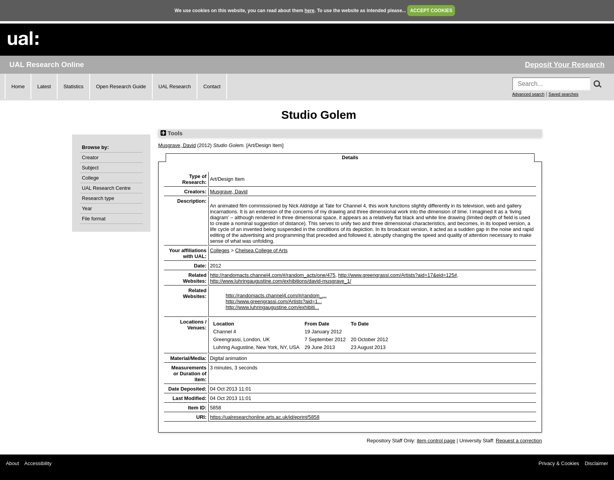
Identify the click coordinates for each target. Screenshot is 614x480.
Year (87, 208)
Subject (90, 168)
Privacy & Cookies (558, 463)
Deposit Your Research (565, 64)
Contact (211, 86)
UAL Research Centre (106, 188)
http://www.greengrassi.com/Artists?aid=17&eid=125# (397, 275)
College (90, 178)
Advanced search (528, 94)
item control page (436, 441)
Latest (44, 86)
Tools (171, 133)
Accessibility (38, 463)
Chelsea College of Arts (261, 250)
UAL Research (175, 86)
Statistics (73, 86)
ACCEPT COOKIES (431, 10)
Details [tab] (350, 157)
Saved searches (563, 94)
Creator (90, 157)
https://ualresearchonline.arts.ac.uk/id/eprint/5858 (265, 417)
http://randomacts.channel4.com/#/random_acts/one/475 (272, 275)
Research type (98, 198)
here (309, 10)
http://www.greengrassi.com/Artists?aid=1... (274, 301)
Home (18, 86)
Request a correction (519, 441)
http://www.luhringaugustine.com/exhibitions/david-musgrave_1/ (280, 281)
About (12, 463)
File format (93, 219)
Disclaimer (596, 463)
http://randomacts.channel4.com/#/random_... (276, 295)
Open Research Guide (121, 86)
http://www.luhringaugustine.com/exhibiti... (272, 307)
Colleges (219, 250)
